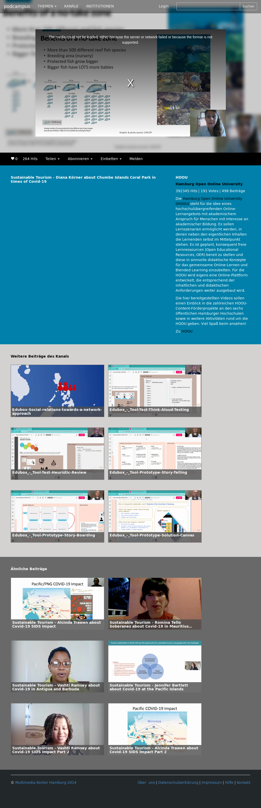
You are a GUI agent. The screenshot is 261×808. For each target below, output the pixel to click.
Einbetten (111, 159)
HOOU (186, 331)
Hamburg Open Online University (209, 184)
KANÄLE (71, 6)
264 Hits (30, 159)
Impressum (212, 782)
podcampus (17, 6)
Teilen (52, 159)
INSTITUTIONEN (100, 6)
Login (164, 6)
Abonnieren (80, 159)
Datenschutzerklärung (178, 782)
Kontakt (243, 782)
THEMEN (47, 6)
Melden (136, 159)
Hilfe (229, 782)
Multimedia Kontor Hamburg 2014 (45, 782)
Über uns (146, 782)
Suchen (248, 6)
